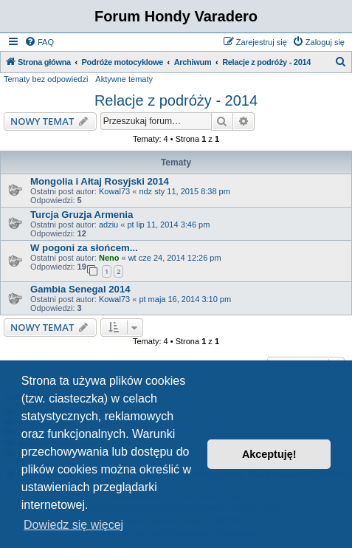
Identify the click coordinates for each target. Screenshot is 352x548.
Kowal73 (114, 191)
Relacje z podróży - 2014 (176, 100)
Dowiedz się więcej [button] (73, 524)
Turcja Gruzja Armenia (81, 214)
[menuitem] (39, 42)
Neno (109, 257)
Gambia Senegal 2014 (80, 289)
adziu (108, 224)
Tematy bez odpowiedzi (46, 79)
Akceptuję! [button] (269, 454)
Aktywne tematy (124, 79)
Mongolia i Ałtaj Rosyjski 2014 (99, 181)
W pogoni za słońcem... (84, 247)
